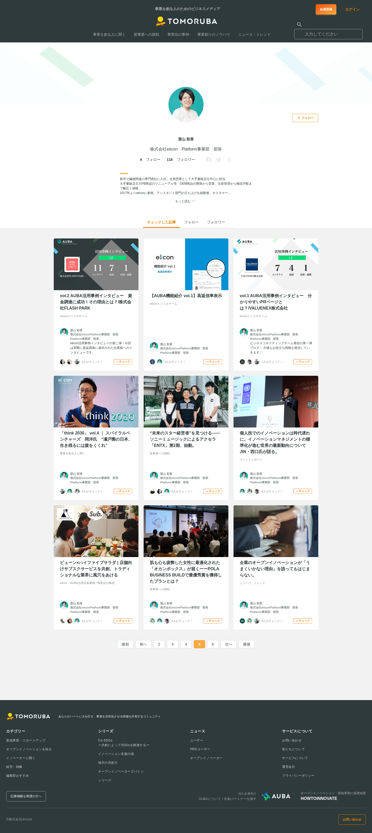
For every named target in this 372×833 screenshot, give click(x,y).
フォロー (191, 222)
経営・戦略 (14, 767)
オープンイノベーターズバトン (121, 771)
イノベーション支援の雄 (116, 754)
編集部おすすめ (17, 775)
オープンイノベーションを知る (29, 749)
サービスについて (295, 758)
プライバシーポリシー (298, 775)
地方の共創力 (108, 762)
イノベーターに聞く (20, 758)
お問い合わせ (292, 740)
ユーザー (196, 740)
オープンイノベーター (206, 758)
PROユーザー (200, 749)
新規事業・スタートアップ (25, 740)
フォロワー (216, 222)
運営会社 (288, 767)
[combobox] (328, 31)
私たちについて (293, 749)
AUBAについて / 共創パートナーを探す (228, 799)
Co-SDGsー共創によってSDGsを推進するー (123, 743)
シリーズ (104, 780)
